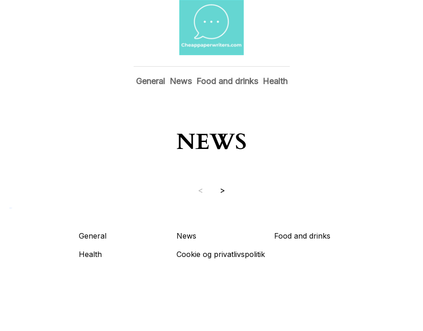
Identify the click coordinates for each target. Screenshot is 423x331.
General (150, 81)
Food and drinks (227, 81)
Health (275, 81)
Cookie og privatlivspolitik (220, 254)
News (181, 81)
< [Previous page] (200, 190)
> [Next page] (222, 190)
